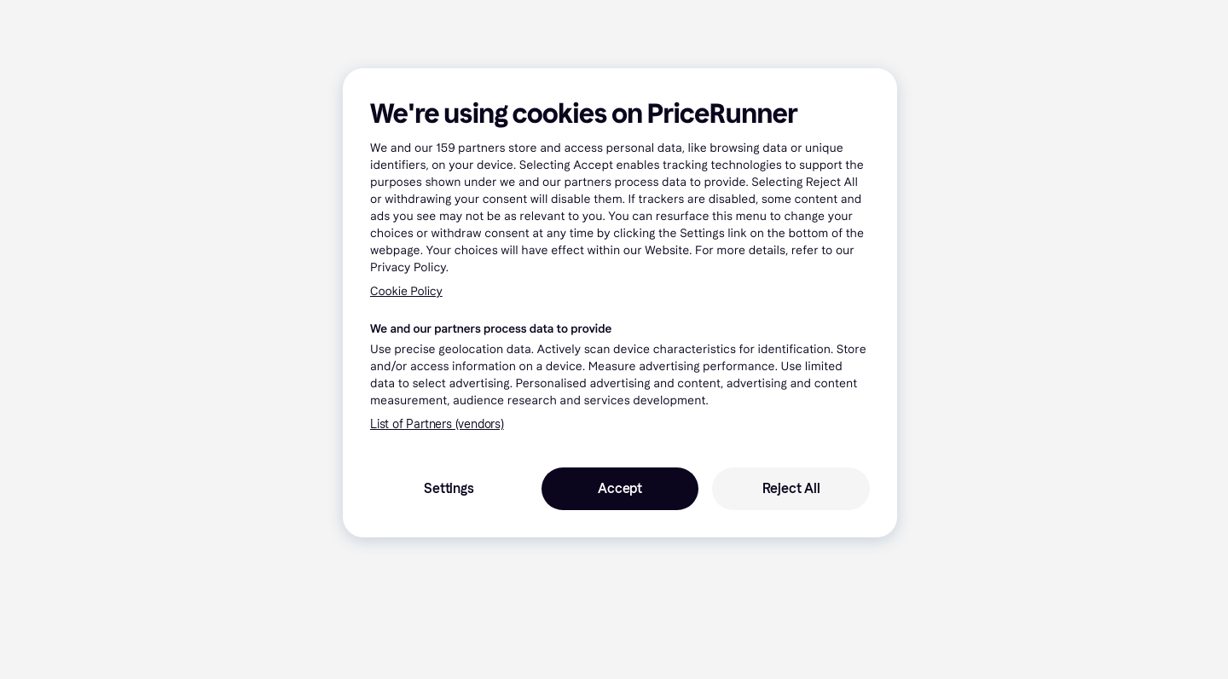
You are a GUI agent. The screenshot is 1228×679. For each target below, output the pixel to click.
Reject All (791, 488)
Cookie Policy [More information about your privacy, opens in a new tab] (406, 291)
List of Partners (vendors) (437, 424)
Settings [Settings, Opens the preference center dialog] (448, 488)
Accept (620, 488)
